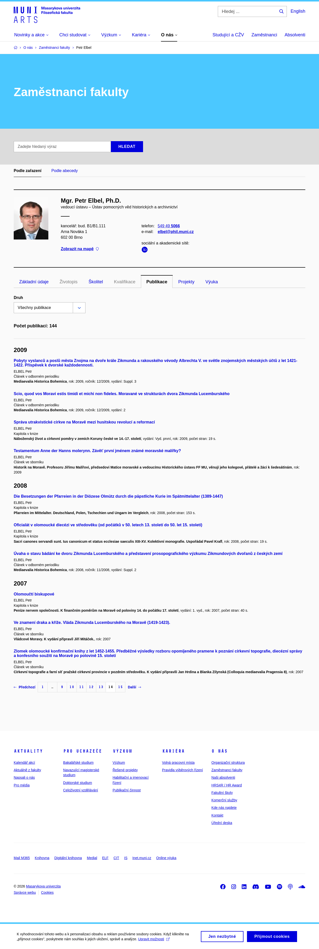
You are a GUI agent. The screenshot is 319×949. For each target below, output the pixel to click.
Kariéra (173, 751)
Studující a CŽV (228, 34)
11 (81, 687)
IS (125, 858)
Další (134, 687)
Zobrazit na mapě (80, 249)
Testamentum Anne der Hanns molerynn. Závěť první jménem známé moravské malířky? (97, 451)
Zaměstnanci (264, 34)
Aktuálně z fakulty (27, 770)
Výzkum (122, 751)
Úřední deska (221, 823)
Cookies (47, 892)
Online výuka (166, 858)
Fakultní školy (222, 793)
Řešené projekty (125, 770)
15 (120, 687)
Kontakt (217, 815)
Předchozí (24, 687)
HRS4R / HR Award (226, 785)
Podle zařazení (27, 171)
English (298, 11)
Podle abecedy (64, 171)
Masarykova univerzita (43, 886)
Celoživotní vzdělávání (80, 790)
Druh (18, 298)
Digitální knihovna (68, 858)
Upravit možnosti (154, 941)
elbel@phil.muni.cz (176, 232)
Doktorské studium (77, 783)
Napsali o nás (24, 777)
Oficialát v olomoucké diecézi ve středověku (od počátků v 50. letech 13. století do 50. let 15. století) (108, 525)
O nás (219, 751)
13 (100, 687)
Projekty (186, 281)
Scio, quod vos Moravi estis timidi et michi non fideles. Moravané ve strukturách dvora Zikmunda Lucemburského (122, 394)
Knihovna (42, 858)
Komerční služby (224, 800)
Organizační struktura (228, 763)
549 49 (169, 226)
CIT (116, 858)
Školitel (95, 281)
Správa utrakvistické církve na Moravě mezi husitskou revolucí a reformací (84, 422)
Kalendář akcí (24, 763)
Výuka (211, 281)
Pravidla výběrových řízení (182, 770)
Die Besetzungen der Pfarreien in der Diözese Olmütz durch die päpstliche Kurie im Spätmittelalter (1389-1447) (118, 496)
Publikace (156, 281)
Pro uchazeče (82, 751)
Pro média (22, 785)
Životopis (69, 281)
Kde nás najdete (224, 808)
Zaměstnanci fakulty (226, 770)
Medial (92, 858)
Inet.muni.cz (141, 858)
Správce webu (25, 892)
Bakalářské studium (78, 763)
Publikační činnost (127, 790)
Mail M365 (22, 858)
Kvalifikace (124, 281)
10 (71, 687)
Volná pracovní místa (178, 763)
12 (91, 687)
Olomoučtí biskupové (34, 594)
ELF (105, 858)
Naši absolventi (223, 777)
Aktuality (28, 751)
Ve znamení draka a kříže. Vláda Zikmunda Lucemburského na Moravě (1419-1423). (92, 622)
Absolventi (295, 34)
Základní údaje (34, 281)
